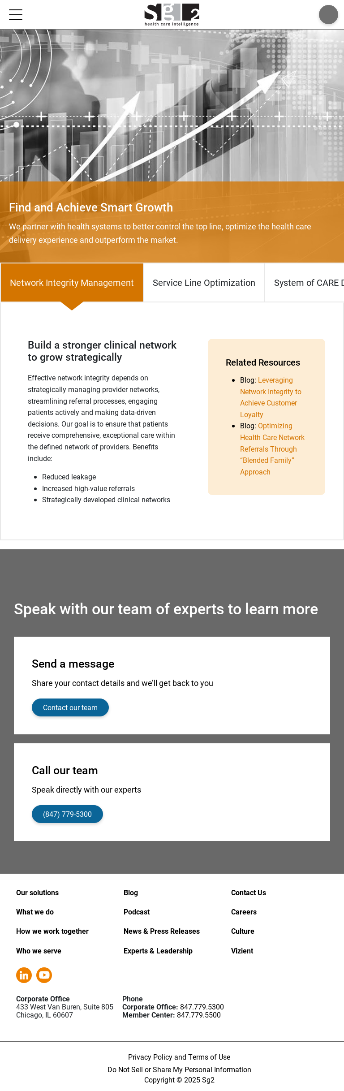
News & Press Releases (162, 931)
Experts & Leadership (158, 950)
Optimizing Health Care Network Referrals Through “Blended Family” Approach (272, 448)
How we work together (52, 931)
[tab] (72, 282)
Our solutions (37, 892)
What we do (35, 911)
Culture (242, 931)
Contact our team (70, 707)
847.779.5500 (199, 1014)
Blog (131, 892)
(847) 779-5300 (67, 814)
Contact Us (248, 892)
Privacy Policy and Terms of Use (179, 1056)
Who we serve (38, 950)
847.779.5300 (202, 1006)
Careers (244, 911)
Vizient (242, 950)
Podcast (137, 911)
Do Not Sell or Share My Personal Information (179, 1069)
